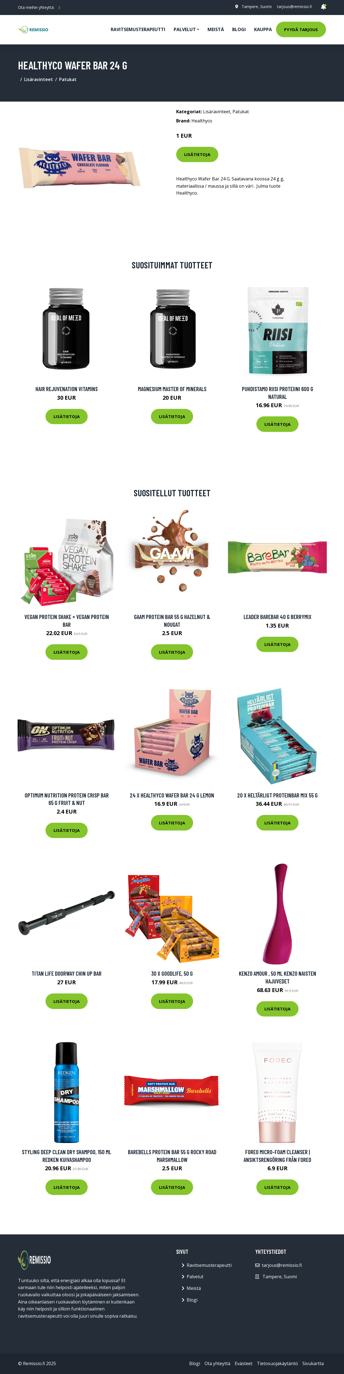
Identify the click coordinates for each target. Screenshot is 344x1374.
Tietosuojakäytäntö (277, 1363)
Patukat (68, 79)
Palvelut (195, 1277)
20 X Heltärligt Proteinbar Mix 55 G (277, 795)
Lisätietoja (197, 154)
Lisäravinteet (38, 79)
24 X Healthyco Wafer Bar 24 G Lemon (172, 795)
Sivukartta (313, 1363)
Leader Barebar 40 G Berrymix (278, 616)
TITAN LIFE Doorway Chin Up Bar (67, 973)
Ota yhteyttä (217, 1363)
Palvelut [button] (185, 29)
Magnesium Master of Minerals (172, 388)
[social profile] (59, 7)
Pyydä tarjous (301, 29)
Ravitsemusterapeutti (138, 29)
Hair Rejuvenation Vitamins (67, 388)
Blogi (239, 29)
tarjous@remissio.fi (294, 6)
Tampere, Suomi (257, 6)
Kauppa (263, 29)
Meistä (216, 29)
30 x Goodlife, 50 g (172, 973)
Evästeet (243, 1363)
